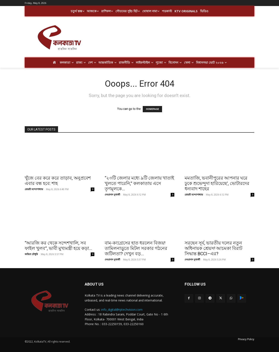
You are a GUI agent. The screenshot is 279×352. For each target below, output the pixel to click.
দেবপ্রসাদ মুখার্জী (112, 194)
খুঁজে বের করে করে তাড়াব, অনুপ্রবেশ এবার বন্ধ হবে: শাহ (58, 180)
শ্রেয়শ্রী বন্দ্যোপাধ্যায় (34, 189)
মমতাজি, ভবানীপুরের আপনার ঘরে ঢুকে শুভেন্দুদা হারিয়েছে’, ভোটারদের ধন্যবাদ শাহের (217, 183)
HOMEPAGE (152, 109)
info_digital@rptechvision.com (122, 309)
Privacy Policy (246, 339)
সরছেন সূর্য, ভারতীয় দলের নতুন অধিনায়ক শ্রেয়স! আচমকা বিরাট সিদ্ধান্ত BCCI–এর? (213, 248)
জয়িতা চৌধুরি (31, 254)
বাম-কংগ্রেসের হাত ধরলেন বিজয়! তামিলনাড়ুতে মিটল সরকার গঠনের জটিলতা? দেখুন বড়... (136, 248)
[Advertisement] (173, 38)
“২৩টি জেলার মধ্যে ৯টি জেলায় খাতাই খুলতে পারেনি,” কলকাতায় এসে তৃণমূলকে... (139, 183)
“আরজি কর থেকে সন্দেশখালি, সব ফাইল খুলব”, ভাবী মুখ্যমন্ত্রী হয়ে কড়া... (58, 245)
